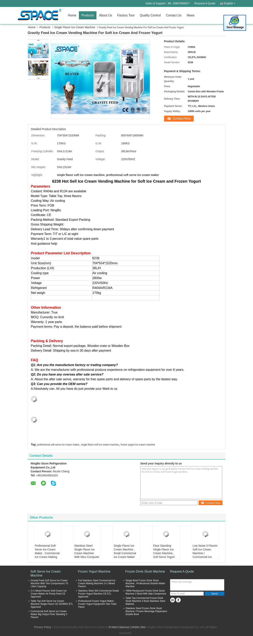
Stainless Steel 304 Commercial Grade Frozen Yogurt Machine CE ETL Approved (98, 593)
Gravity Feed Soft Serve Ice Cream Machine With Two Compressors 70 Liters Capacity (49, 583)
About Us (105, 15)
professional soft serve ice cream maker (58, 444)
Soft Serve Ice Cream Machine (45, 573)
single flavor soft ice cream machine (100, 444)
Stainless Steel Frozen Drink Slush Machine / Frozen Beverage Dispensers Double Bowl (146, 611)
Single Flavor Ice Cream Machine (74, 27)
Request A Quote (204, 3)
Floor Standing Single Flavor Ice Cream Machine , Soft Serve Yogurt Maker (164, 553)
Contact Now (182, 118)
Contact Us (173, 15)
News (190, 15)
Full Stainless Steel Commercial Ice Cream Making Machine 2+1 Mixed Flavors (96, 583)
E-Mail (113, 627)
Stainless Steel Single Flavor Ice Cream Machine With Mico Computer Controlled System (86, 553)
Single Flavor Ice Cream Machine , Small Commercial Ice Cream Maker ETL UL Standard (125, 553)
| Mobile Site (137, 627)
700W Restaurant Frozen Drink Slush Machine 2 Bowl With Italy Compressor (146, 592)
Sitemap (124, 627)
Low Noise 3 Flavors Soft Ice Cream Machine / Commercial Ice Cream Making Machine (205, 555)
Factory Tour (126, 15)
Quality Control (150, 15)
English (229, 3)
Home (72, 15)
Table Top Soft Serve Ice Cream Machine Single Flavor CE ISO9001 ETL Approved (52, 604)
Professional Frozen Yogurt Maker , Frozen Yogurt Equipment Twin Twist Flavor (97, 604)
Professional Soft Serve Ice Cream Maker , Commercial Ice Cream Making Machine (47, 553)
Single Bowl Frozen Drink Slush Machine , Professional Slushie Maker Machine (145, 583)
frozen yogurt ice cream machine (138, 444)
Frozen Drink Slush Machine (145, 571)
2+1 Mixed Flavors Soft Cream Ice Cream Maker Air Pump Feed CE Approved (49, 593)
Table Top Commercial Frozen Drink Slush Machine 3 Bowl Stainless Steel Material (145, 601)
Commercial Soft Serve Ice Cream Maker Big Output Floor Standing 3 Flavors (49, 614)
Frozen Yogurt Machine (94, 571)
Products (87, 15)
